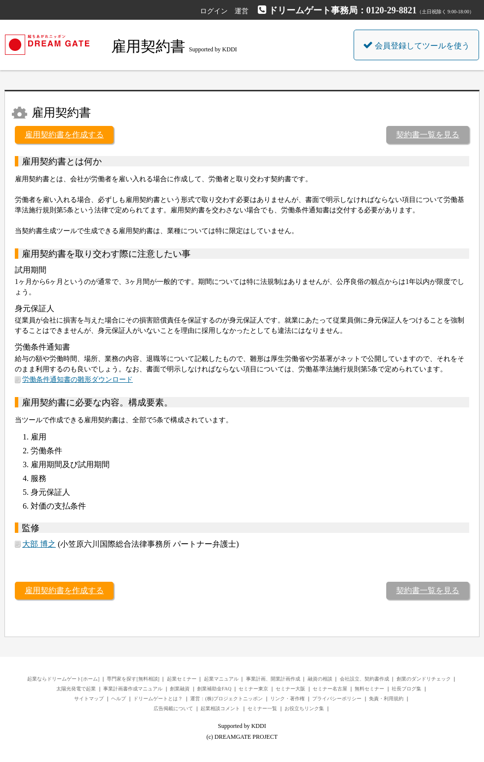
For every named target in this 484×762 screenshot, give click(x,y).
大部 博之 (39, 544)
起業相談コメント (220, 708)
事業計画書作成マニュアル (132, 688)
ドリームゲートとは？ (158, 698)
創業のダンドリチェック (424, 679)
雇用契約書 (148, 46)
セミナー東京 (253, 688)
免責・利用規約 (386, 698)
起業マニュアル (221, 679)
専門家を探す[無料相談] (133, 679)
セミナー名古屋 (330, 688)
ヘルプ (118, 698)
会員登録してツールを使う (416, 45)
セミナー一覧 (262, 708)
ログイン (214, 11)
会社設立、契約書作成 (364, 679)
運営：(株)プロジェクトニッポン (226, 698)
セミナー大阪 (290, 688)
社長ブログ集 (406, 688)
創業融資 (180, 688)
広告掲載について (173, 708)
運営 (241, 11)
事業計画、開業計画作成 (273, 679)
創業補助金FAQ (214, 688)
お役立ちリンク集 (304, 708)
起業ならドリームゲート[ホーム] (63, 679)
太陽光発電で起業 (76, 688)
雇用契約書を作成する (64, 134)
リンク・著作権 (287, 698)
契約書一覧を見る (427, 134)
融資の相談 (320, 679)
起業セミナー (182, 679)
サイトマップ (89, 698)
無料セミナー (369, 688)
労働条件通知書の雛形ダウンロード (77, 379)
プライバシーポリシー (337, 698)
